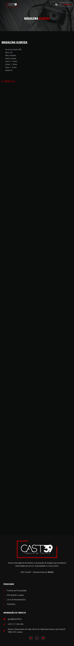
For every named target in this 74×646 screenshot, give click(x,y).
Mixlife (50, 572)
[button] (51, 5)
